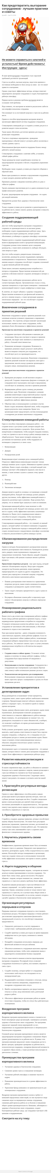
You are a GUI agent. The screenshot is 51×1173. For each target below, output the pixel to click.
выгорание (16, 76)
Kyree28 (4, 15)
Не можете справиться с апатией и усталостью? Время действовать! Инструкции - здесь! (24, 63)
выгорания (32, 100)
